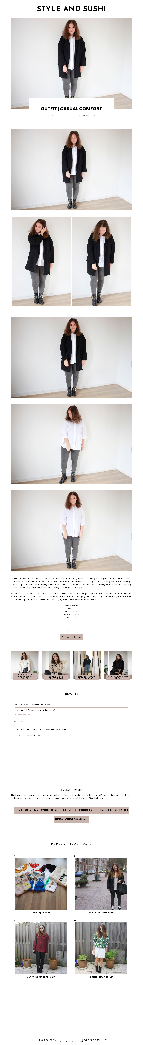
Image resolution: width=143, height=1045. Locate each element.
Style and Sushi (71, 9)
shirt (73, 608)
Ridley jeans (74, 611)
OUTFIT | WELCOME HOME (101, 912)
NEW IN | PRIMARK (41, 912)
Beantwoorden (24, 715)
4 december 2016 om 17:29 (40, 705)
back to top (47, 1040)
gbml (80, 1042)
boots (74, 617)
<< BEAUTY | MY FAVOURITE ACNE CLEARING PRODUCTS (55, 810)
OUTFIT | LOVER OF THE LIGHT (41, 977)
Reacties (20, 722)
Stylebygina (22, 705)
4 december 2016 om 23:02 (55, 730)
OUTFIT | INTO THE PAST (101, 977)
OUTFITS (71, 630)
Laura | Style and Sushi (68, 116)
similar (76, 614)
